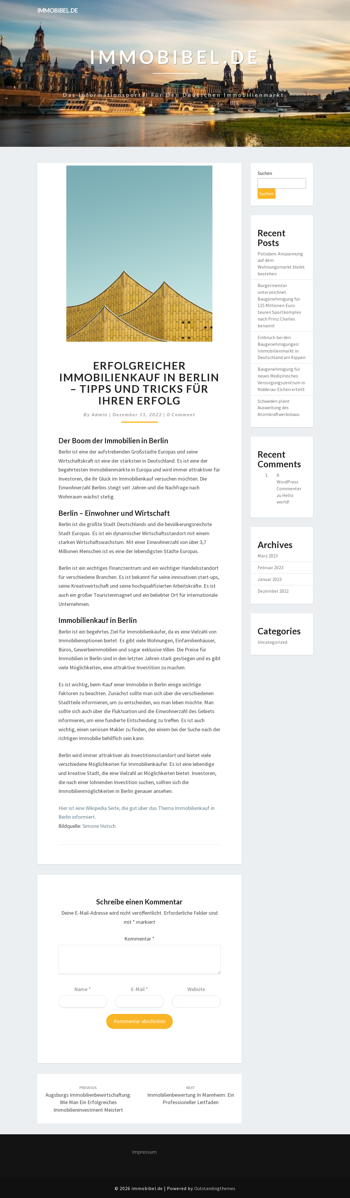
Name (82, 989)
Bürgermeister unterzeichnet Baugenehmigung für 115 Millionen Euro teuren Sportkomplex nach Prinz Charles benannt (279, 305)
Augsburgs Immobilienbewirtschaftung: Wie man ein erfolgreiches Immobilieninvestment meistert (88, 1099)
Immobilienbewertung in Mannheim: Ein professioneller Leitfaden (190, 1095)
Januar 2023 (270, 579)
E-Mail (139, 989)
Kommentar (139, 938)
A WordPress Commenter (289, 481)
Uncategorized (272, 642)
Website (196, 989)
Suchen (265, 173)
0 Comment (181, 414)
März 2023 (268, 556)
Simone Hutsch (99, 826)
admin (100, 414)
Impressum (144, 1151)
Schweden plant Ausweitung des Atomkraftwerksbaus (279, 407)
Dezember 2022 (273, 591)
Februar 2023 (270, 567)
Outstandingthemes (214, 1188)
